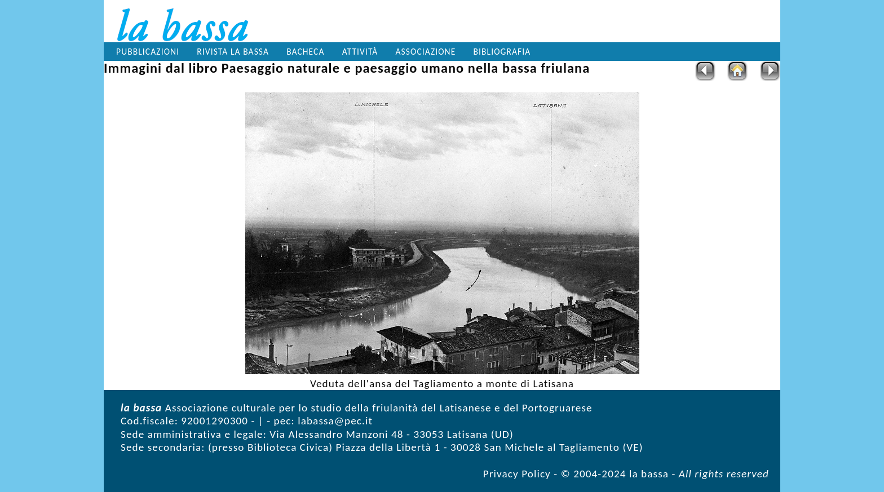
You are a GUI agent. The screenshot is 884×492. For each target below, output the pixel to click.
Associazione (426, 51)
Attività (360, 51)
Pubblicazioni (147, 51)
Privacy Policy (517, 473)
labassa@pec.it (335, 420)
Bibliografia (502, 51)
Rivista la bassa (233, 51)
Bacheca (305, 51)
